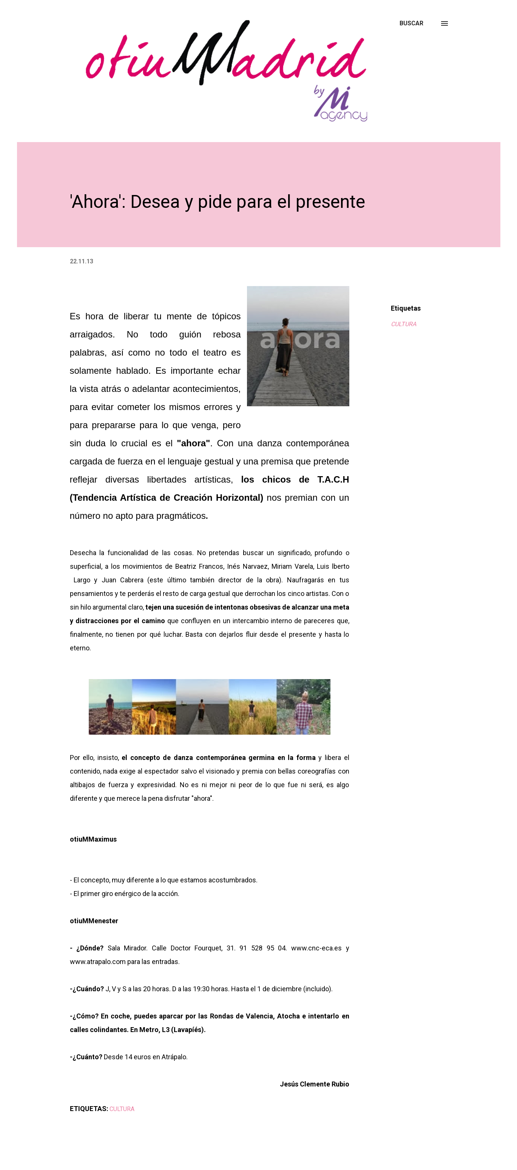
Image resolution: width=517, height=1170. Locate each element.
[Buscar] (411, 23)
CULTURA (403, 324)
